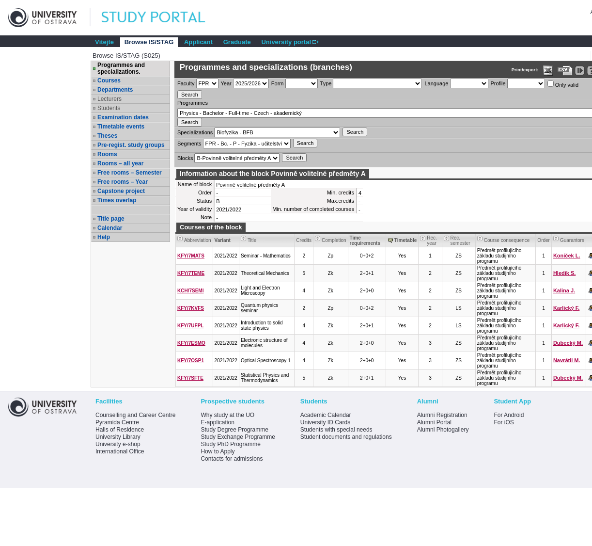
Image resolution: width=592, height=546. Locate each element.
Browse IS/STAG (149, 42)
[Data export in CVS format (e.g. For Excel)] (565, 70)
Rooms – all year (120, 163)
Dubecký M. (568, 343)
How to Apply (217, 451)
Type (326, 83)
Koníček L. (566, 255)
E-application (217, 422)
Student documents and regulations (346, 437)
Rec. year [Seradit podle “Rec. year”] (432, 240)
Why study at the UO (227, 415)
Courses (109, 80)
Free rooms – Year (122, 181)
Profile (498, 83)
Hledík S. (564, 273)
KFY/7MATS (190, 255)
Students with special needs (336, 429)
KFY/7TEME (190, 273)
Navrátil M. (566, 360)
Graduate (237, 42)
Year (226, 83)
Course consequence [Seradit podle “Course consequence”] (507, 240)
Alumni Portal (434, 422)
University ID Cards (325, 422)
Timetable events (120, 126)
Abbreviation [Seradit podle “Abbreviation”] (197, 240)
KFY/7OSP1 (190, 360)
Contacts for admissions (232, 458)
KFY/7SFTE (190, 378)
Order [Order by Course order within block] (543, 240)
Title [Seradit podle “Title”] (252, 240)
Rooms (107, 154)
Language (436, 83)
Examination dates (123, 117)
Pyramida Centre (117, 422)
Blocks (185, 158)
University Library (117, 437)
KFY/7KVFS (190, 308)
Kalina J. (564, 290)
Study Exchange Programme (238, 437)
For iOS (504, 422)
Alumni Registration (442, 415)
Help (103, 237)
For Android (509, 415)
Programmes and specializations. (121, 68)
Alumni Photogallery (443, 429)
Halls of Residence (119, 429)
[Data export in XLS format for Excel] (548, 70)
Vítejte (104, 42)
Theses (107, 135)
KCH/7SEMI (190, 290)
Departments (115, 89)
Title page (111, 218)
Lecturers (109, 99)
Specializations (195, 132)
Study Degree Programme (234, 429)
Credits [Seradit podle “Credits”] (304, 240)
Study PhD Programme (230, 444)
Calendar (109, 228)
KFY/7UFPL (190, 325)
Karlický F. (566, 308)
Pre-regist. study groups (131, 145)
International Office (119, 451)
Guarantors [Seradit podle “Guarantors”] (572, 240)
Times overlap (116, 200)
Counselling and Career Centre (135, 415)
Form (277, 83)
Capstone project (121, 191)
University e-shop (117, 444)
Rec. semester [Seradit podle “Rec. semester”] (460, 240)
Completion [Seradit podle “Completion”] (334, 240)
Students (108, 108)
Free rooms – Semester (129, 172)
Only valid (562, 84)
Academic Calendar (325, 415)
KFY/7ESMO (191, 343)
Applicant (198, 42)
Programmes (192, 103)
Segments (189, 143)
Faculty (185, 83)
